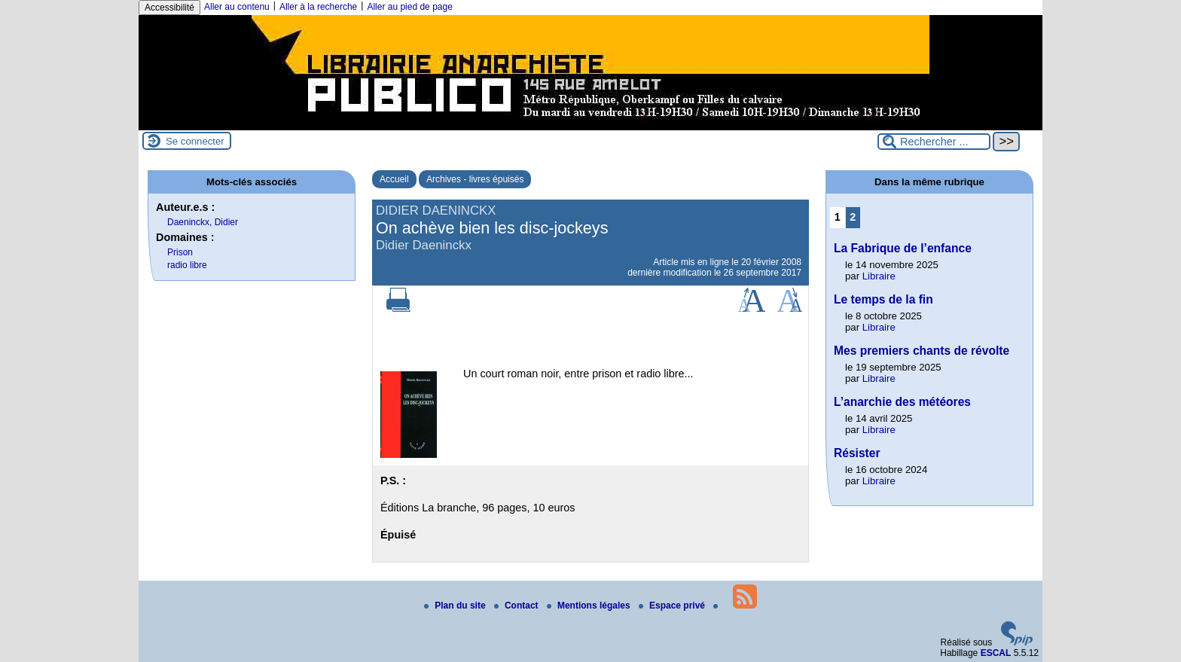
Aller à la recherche (318, 7)
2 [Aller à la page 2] (853, 217)
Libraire (879, 276)
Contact (517, 605)
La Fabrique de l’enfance (903, 248)
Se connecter (195, 141)
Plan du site (456, 605)
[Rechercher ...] (933, 141)
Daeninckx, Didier (202, 222)
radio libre (187, 265)
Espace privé (673, 605)
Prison (180, 252)
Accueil (394, 179)
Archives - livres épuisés (474, 179)
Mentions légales (590, 605)
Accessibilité (169, 7)
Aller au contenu (237, 7)
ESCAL (996, 653)
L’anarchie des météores (902, 401)
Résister (857, 453)
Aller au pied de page (409, 7)
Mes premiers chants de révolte (921, 350)
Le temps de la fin (883, 299)
